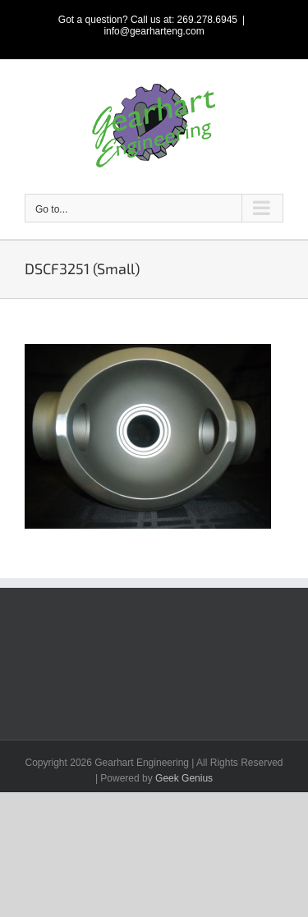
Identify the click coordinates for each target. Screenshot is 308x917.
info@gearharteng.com (153, 31)
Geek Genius (184, 778)
